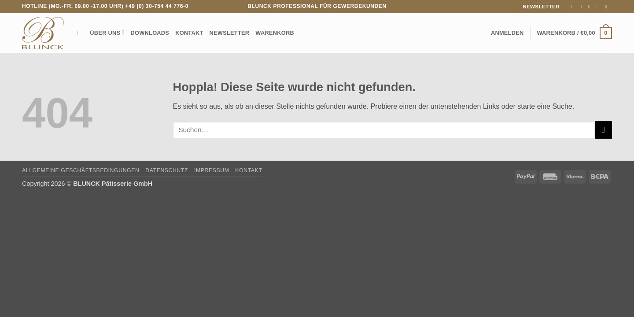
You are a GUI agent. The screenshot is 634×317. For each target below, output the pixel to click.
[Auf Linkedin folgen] (607, 7)
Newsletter (230, 32)
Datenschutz (166, 170)
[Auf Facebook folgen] (574, 7)
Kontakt (189, 32)
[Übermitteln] (603, 129)
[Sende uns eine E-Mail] (590, 7)
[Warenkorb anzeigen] (574, 33)
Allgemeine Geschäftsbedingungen (80, 170)
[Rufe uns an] (599, 7)
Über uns (107, 33)
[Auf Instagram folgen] (582, 7)
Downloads (150, 32)
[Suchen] (80, 33)
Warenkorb (274, 32)
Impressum (211, 170)
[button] (507, 33)
